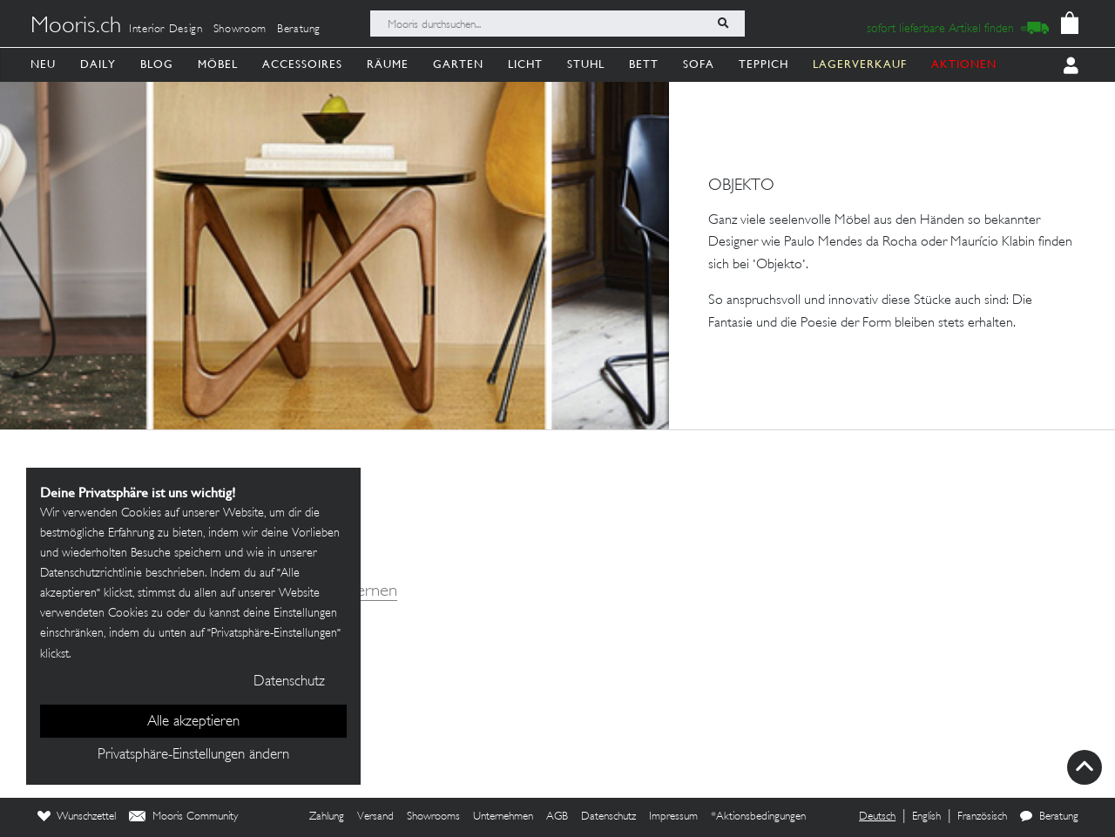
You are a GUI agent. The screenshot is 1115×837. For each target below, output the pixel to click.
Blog (156, 64)
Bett (644, 64)
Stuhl (586, 64)
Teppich (763, 64)
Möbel (218, 64)
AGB (557, 817)
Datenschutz (608, 817)
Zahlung (326, 817)
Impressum (673, 817)
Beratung (299, 29)
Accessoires (302, 64)
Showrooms (433, 817)
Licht (525, 64)
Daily (98, 64)
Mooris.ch (75, 27)
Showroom (240, 29)
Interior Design (166, 29)
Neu (43, 64)
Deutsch (877, 817)
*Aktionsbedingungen (758, 817)
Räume (388, 64)
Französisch (982, 817)
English (926, 817)
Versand (375, 817)
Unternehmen (503, 817)
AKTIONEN (964, 64)
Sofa (698, 64)
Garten (458, 64)
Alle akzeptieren (193, 722)
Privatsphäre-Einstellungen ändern (193, 755)
